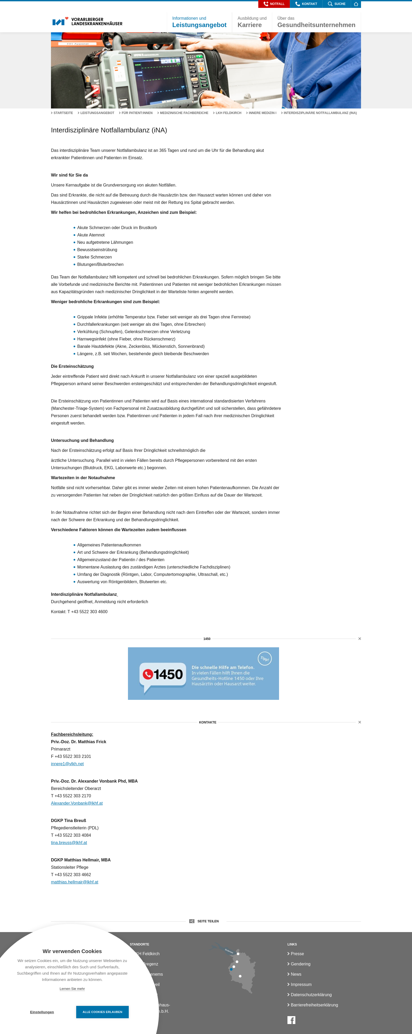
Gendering (301, 964)
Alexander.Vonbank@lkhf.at (77, 803)
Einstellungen (42, 1012)
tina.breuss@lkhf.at (69, 842)
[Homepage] (356, 4)
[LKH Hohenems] (237, 961)
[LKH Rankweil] (234, 966)
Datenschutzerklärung (311, 994)
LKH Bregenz (145, 964)
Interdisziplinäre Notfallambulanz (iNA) (320, 113)
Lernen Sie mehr (72, 989)
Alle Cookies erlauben (102, 1012)
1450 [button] (207, 639)
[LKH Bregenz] (238, 954)
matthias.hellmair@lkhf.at (74, 882)
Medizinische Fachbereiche (184, 113)
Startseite (63, 113)
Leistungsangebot (97, 113)
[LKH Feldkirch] (231, 969)
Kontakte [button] (207, 722)
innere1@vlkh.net (67, 764)
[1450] (203, 673)
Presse (297, 954)
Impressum (301, 984)
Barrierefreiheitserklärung (314, 1005)
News (296, 974)
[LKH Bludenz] (240, 976)
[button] (274, 4)
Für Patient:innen (137, 113)
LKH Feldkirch (228, 113)
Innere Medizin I (262, 113)
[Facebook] (291, 1020)
